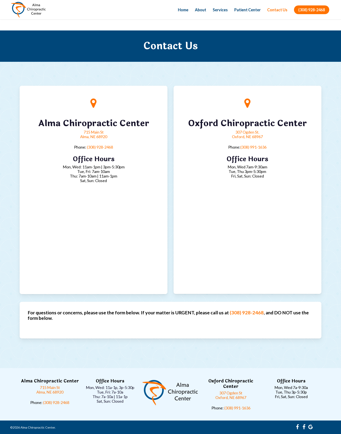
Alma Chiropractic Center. (38, 427)
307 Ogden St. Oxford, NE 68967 (247, 134)
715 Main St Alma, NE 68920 (93, 134)
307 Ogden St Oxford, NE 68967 (230, 395)
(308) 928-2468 (311, 15)
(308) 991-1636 (253, 147)
